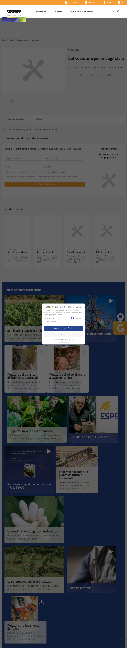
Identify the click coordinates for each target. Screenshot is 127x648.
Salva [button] (63, 334)
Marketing (76, 318)
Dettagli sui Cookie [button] (64, 342)
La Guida (59, 11)
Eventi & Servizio (81, 11)
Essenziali (49, 318)
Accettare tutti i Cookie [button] (63, 328)
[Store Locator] (108, 2)
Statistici (62, 318)
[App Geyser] (91, 2)
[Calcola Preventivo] (72, 2)
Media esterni (50, 322)
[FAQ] (121, 2)
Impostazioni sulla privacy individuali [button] (63, 339)
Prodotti (42, 11)
